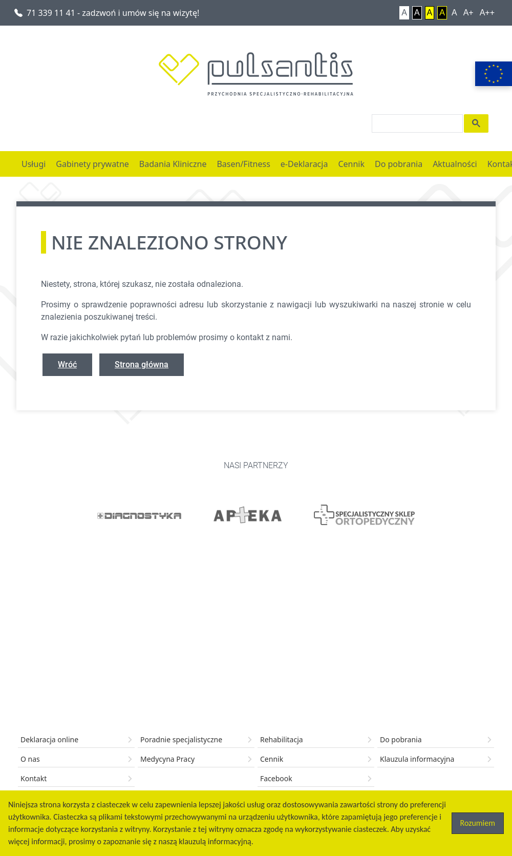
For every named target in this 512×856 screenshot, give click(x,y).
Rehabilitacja (281, 739)
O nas (30, 759)
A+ (468, 12)
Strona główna (141, 364)
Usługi (34, 164)
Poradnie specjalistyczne (181, 739)
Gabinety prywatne (92, 164)
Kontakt (33, 778)
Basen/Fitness (243, 164)
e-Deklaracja (304, 164)
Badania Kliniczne (173, 164)
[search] (416, 123)
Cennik (351, 164)
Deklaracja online (49, 739)
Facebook (276, 778)
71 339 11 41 (106, 12)
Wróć (67, 364)
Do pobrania (398, 164)
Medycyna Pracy (167, 759)
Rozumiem (477, 823)
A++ (487, 12)
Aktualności (455, 164)
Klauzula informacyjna (417, 759)
